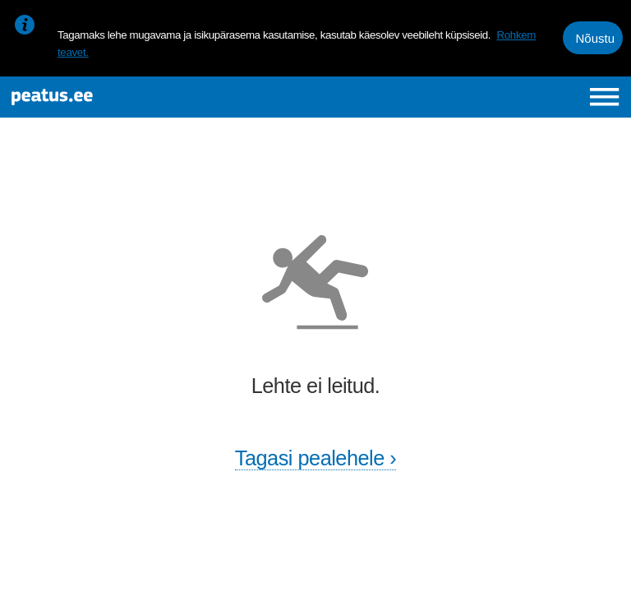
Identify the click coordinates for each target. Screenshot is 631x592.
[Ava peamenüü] (604, 96)
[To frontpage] (120, 97)
